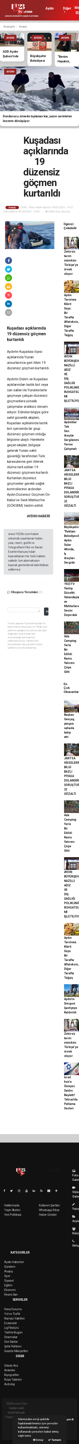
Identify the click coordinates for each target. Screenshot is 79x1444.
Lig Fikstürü (11, 1327)
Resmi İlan (11, 1294)
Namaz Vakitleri (14, 1318)
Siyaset (9, 1280)
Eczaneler (10, 1323)
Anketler (9, 1370)
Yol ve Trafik (12, 1313)
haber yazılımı (12, 1421)
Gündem (9, 1266)
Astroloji (9, 1384)
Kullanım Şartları (49, 1205)
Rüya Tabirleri (13, 1379)
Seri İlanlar (11, 1341)
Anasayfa (9, 26)
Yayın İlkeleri (12, 1210)
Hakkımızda (11, 1205)
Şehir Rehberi (12, 1346)
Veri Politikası (12, 1214)
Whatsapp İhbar (49, 1210)
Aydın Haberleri (53, 10)
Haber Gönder (48, 1214)
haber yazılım (12, 1430)
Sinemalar (10, 1337)
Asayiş (23, 26)
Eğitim (8, 1285)
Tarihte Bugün (13, 1332)
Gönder (47, 611)
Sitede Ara (11, 1365)
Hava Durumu (13, 1309)
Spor (7, 1276)
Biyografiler (11, 1375)
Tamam (54, 1439)
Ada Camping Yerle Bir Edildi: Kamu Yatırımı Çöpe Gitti (70, 654)
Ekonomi (10, 1290)
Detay (38, 1439)
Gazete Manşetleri (16, 1351)
